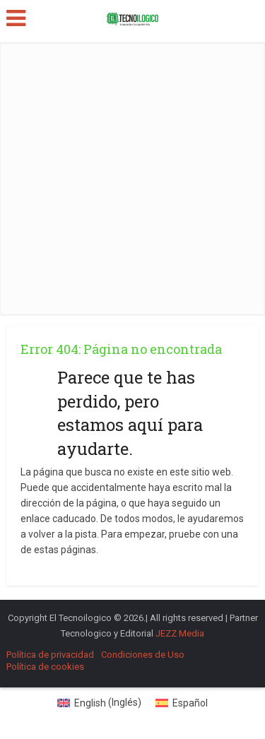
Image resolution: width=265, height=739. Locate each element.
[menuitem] (99, 702)
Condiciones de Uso (142, 654)
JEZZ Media (179, 633)
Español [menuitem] (190, 703)
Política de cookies (45, 666)
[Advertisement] (132, 174)
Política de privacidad (50, 654)
